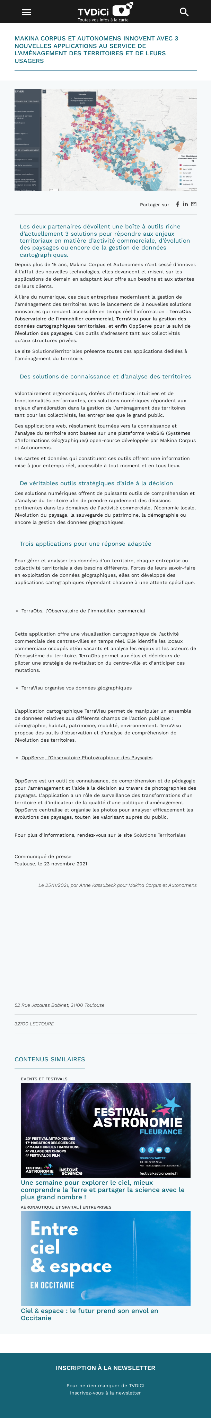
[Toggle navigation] (26, 12)
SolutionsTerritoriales (57, 351)
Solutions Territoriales (160, 835)
